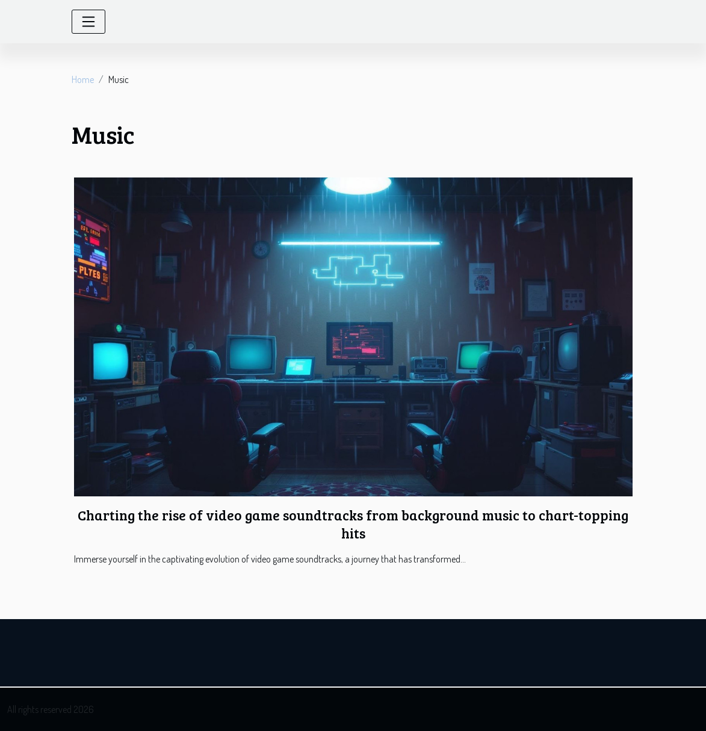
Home (83, 79)
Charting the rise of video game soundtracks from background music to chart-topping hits (353, 523)
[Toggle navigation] (88, 22)
